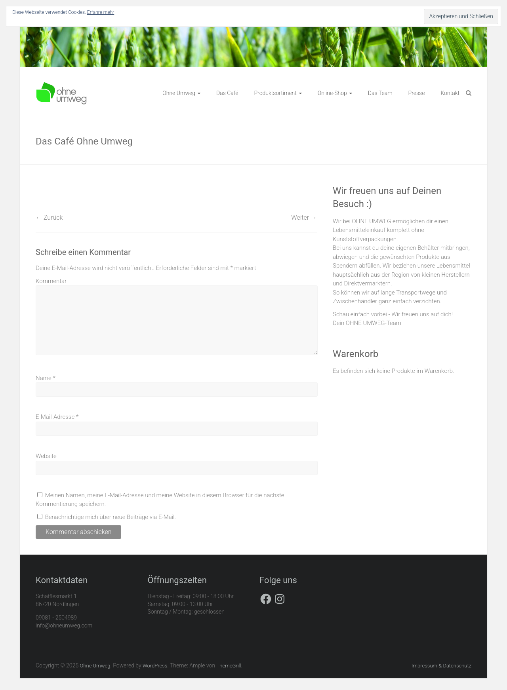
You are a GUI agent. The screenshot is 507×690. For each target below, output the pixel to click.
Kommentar (51, 281)
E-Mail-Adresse (57, 416)
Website (46, 456)
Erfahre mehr (100, 12)
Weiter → (304, 217)
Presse (416, 93)
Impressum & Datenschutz (441, 666)
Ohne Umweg (178, 93)
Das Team (380, 93)
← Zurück (49, 217)
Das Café (227, 93)
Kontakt (449, 93)
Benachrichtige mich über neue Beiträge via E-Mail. (110, 517)
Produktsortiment (275, 93)
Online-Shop (332, 93)
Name (45, 378)
